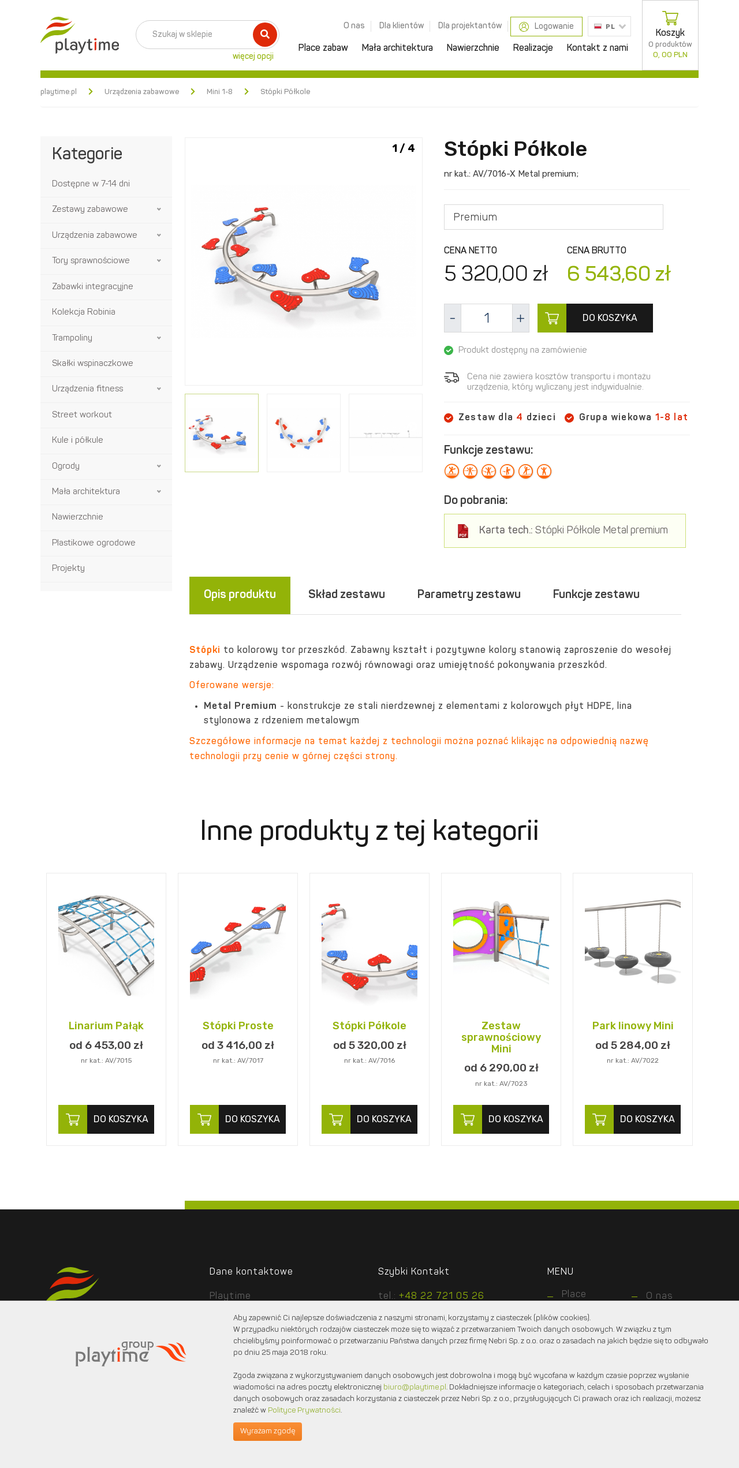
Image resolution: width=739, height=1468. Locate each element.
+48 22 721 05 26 (441, 1296)
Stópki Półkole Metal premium (573, 530)
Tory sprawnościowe (91, 261)
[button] (160, 209)
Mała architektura (397, 48)
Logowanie (546, 27)
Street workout (82, 415)
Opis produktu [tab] (240, 595)
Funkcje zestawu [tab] (596, 595)
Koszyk (670, 35)
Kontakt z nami (597, 48)
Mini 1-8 (220, 92)
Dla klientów (401, 26)
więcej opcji (253, 57)
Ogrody (66, 466)
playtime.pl (58, 92)
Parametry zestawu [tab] (469, 595)
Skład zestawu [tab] (346, 595)
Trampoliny (72, 338)
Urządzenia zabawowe (141, 92)
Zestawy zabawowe (90, 210)
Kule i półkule (77, 440)
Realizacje (533, 48)
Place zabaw (323, 48)
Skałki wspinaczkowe (92, 364)
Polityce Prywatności (304, 1410)
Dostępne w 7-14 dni (91, 184)
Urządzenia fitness (87, 389)
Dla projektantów (470, 26)
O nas (354, 26)
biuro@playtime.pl (414, 1387)
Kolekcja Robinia (83, 312)
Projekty (68, 569)
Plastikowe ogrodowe (94, 543)
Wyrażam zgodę (267, 1431)
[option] (304, 263)
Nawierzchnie (473, 48)
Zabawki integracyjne (92, 287)
